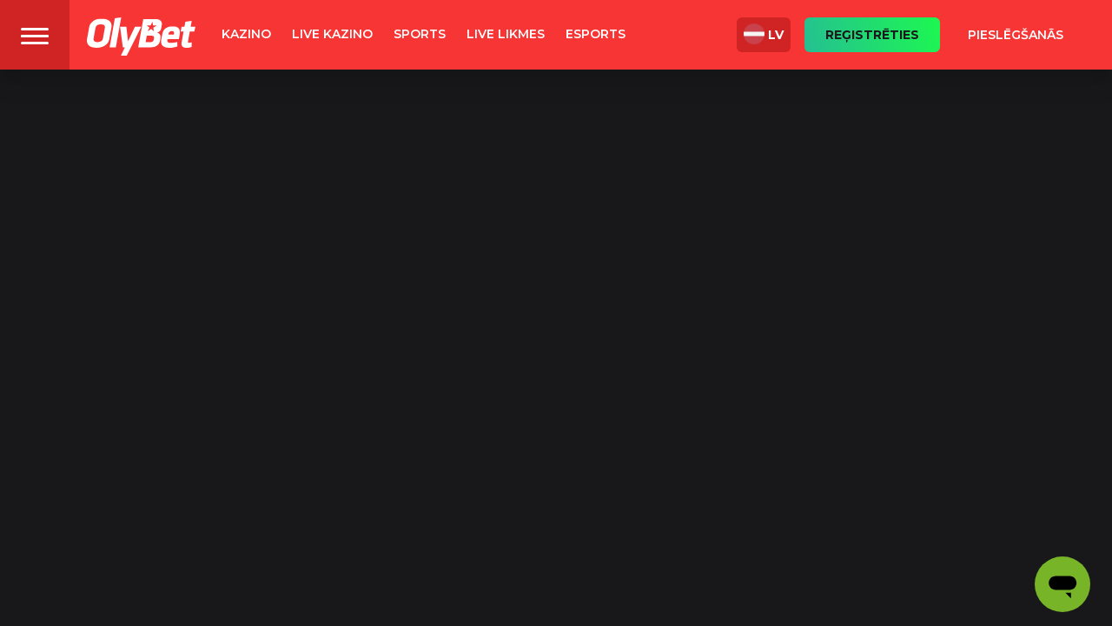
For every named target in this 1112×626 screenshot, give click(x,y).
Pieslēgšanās (1015, 35)
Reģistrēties (872, 35)
